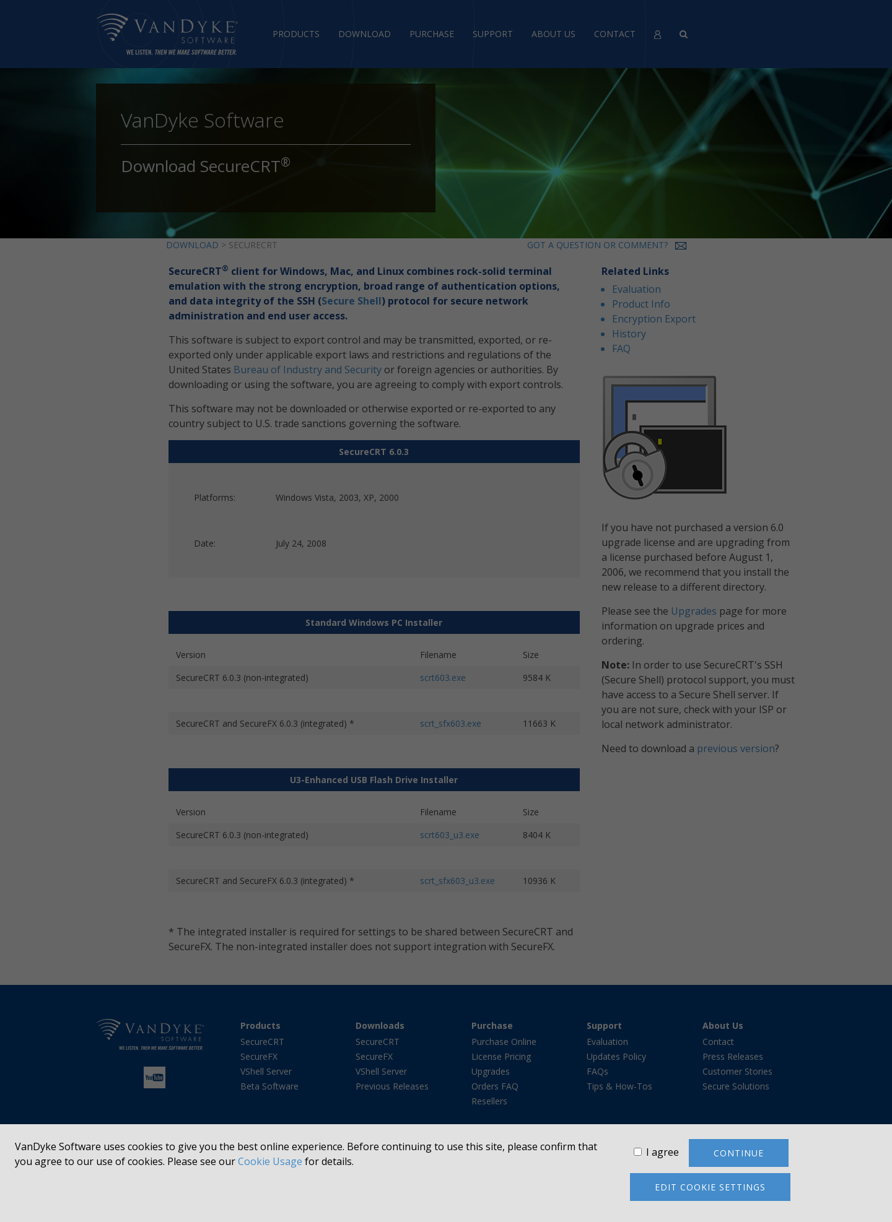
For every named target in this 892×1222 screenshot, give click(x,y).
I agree (662, 1152)
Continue (739, 1153)
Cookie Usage (270, 1161)
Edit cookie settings (710, 1187)
